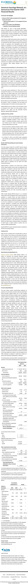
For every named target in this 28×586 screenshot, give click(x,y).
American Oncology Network (7, 254)
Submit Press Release (20, 574)
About (4, 574)
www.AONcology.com (6, 285)
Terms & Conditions (5, 577)
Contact (14, 579)
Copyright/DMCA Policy (15, 577)
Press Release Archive (10, 574)
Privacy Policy (24, 577)
